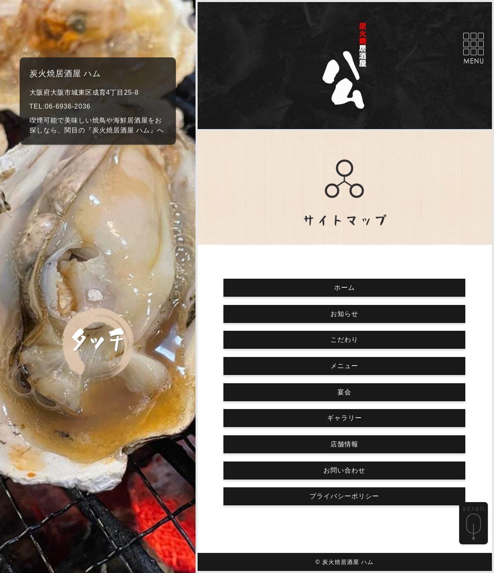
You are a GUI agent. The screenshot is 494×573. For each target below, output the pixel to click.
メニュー (344, 365)
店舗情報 (344, 444)
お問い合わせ (344, 470)
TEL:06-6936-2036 (60, 106)
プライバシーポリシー (344, 496)
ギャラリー (344, 417)
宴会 (344, 392)
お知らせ (344, 313)
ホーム (344, 287)
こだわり (344, 339)
